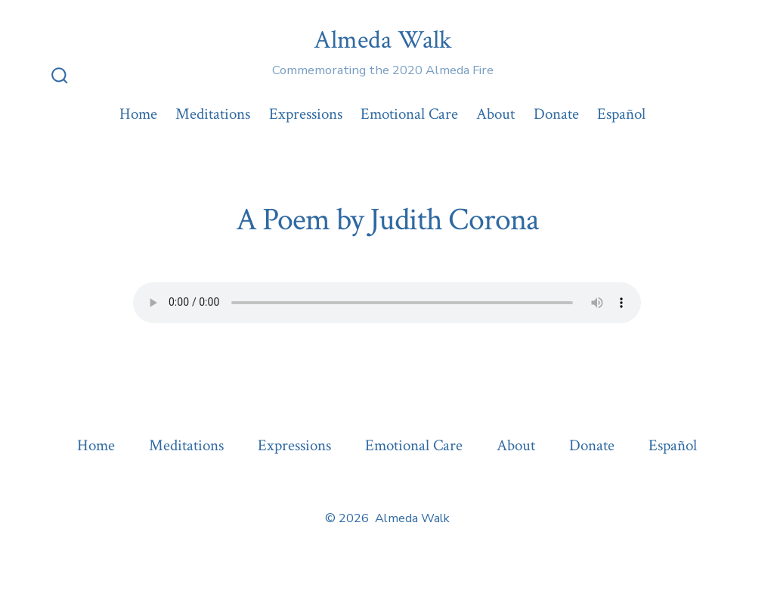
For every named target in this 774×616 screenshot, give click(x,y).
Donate (556, 114)
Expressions (305, 114)
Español (621, 114)
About (495, 114)
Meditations (212, 114)
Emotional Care (409, 114)
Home (138, 114)
